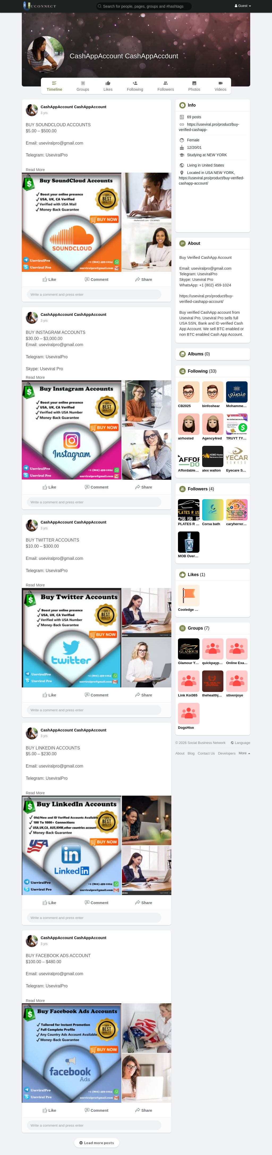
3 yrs (44, 113)
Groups (195, 628)
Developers (227, 753)
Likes (193, 575)
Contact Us (206, 753)
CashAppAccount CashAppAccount (124, 56)
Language (240, 742)
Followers (198, 489)
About (179, 753)
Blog (191, 753)
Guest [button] (243, 6)
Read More (35, 170)
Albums (195, 354)
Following (198, 371)
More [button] (244, 753)
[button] (144, 6)
